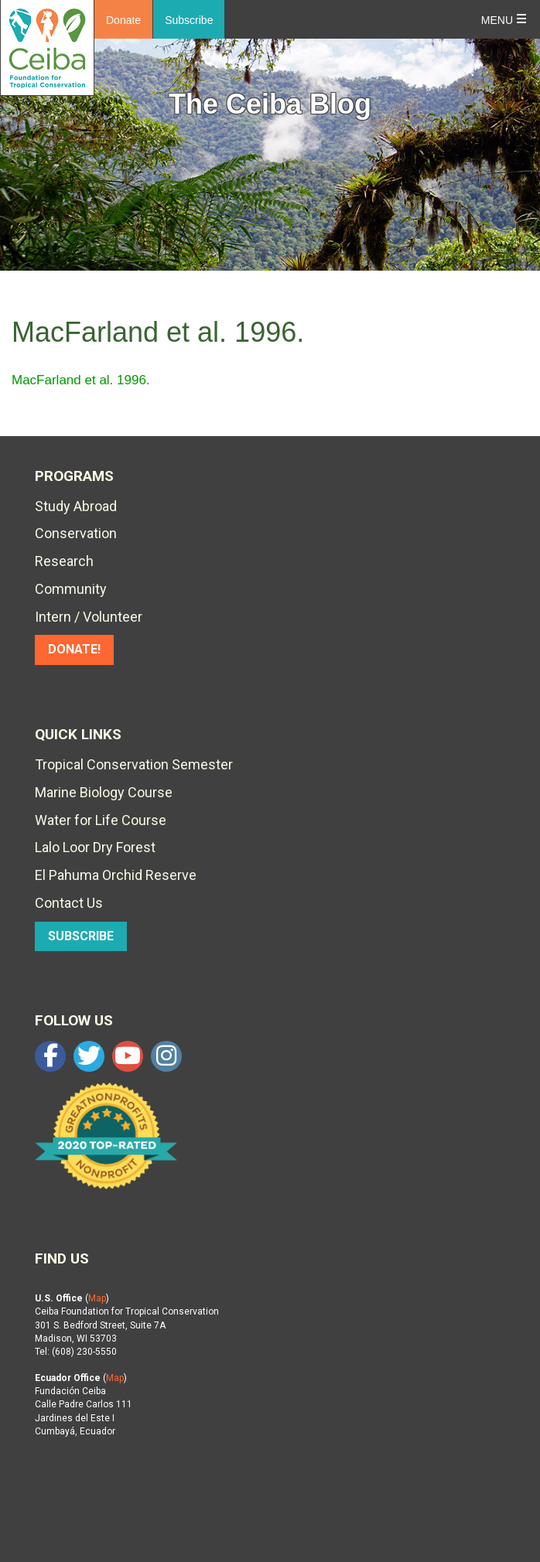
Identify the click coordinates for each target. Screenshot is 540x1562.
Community (71, 589)
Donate (123, 20)
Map (97, 1298)
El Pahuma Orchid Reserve (116, 875)
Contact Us (69, 903)
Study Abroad (76, 506)
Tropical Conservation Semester (134, 764)
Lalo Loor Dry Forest (95, 847)
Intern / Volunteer (88, 617)
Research (64, 561)
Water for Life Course (100, 820)
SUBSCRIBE (81, 936)
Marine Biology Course (104, 792)
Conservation (76, 533)
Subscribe (189, 20)
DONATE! (74, 649)
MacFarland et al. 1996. (81, 380)
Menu (497, 20)
